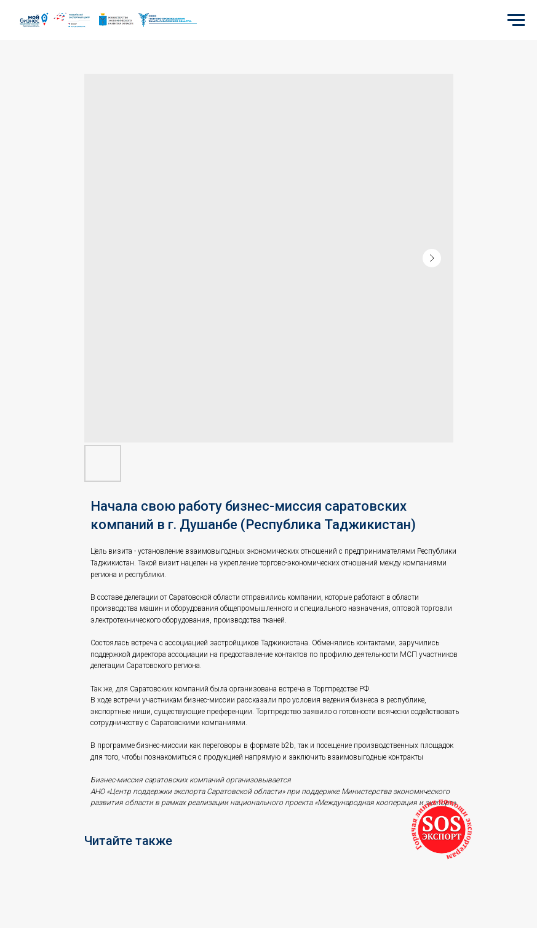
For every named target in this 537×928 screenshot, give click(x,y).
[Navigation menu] (516, 20)
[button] (442, 830)
